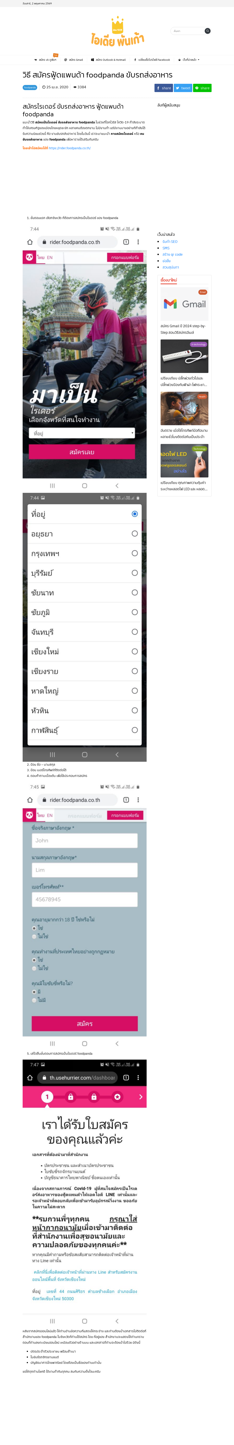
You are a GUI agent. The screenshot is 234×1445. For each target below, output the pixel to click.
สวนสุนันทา (171, 267)
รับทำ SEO (170, 241)
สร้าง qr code (173, 254)
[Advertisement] (85, 181)
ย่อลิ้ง (167, 260)
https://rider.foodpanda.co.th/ (70, 148)
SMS (166, 247)
